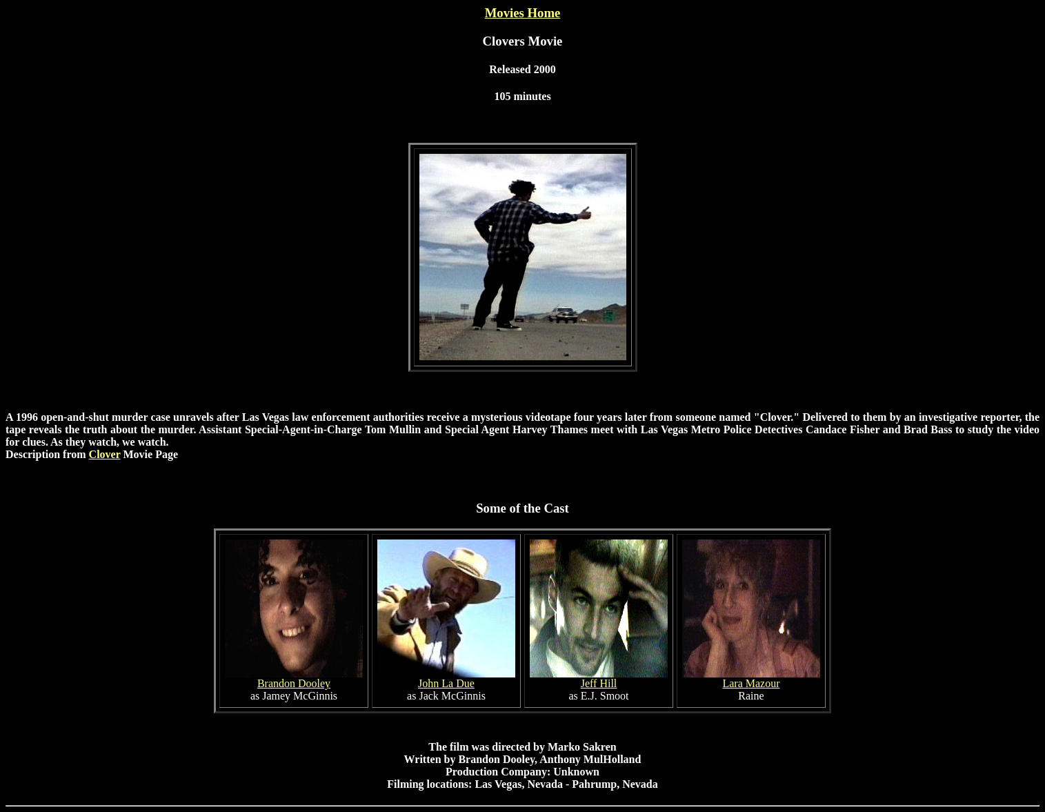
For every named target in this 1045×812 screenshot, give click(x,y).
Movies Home (523, 13)
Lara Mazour (750, 683)
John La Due (446, 683)
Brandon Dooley (293, 683)
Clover (105, 454)
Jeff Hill (599, 683)
